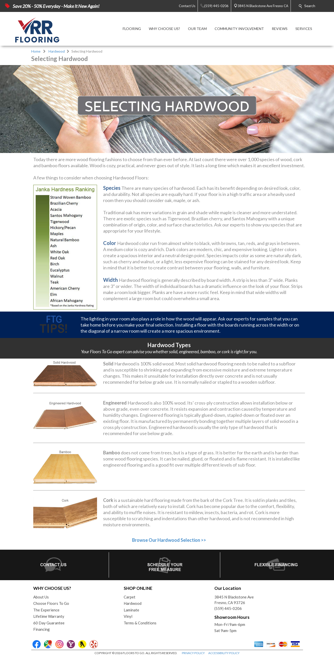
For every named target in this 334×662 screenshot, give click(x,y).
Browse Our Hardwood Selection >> (169, 540)
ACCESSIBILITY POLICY (224, 653)
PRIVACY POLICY (193, 653)
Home (35, 51)
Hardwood (57, 51)
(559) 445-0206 (228, 608)
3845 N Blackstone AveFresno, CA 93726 (234, 600)
